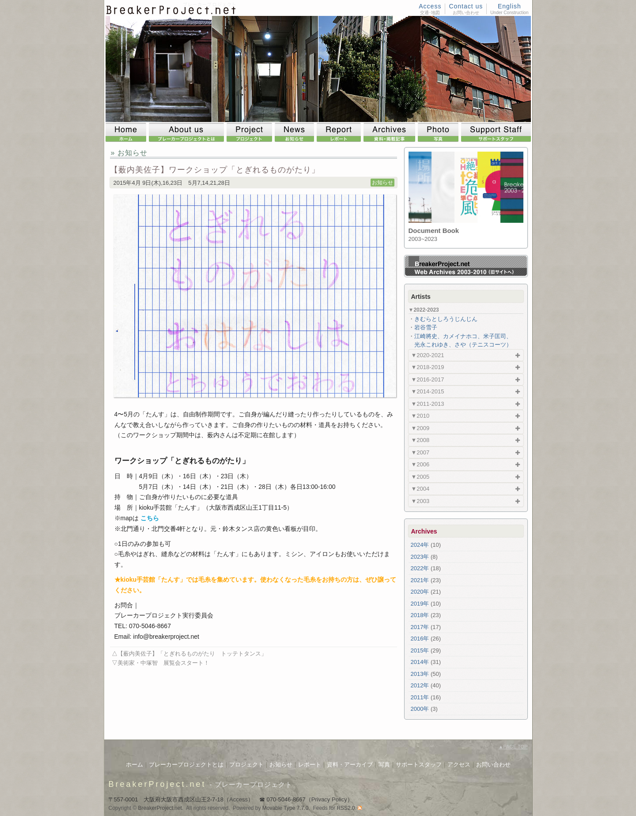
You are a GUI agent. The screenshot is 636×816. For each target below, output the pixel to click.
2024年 (420, 544)
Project (251, 132)
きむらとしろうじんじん (445, 319)
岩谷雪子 (425, 327)
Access (430, 6)
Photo (439, 132)
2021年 (420, 580)
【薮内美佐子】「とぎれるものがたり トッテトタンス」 (192, 653)
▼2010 (420, 415)
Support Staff (496, 132)
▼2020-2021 (427, 355)
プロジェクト (246, 764)
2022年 (420, 568)
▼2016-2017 (427, 379)
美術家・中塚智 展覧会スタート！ (163, 663)
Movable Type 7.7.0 (285, 808)
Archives (390, 132)
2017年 (420, 627)
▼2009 (420, 428)
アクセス (458, 764)
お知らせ (382, 182)
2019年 (420, 603)
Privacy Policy (329, 799)
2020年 (420, 591)
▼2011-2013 (427, 403)
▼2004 (420, 488)
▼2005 (420, 476)
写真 (384, 764)
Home (127, 132)
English (509, 6)
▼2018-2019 (427, 367)
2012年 (420, 685)
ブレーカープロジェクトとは (186, 764)
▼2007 (420, 452)
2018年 (420, 615)
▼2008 (420, 440)
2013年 (420, 674)
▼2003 (420, 501)
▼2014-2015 (427, 391)
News (296, 132)
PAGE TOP (513, 746)
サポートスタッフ (419, 764)
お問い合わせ (493, 764)
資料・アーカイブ (350, 764)
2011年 (420, 697)
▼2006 (420, 464)
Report (340, 132)
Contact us (466, 6)
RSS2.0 (346, 808)
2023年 (420, 556)
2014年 (420, 662)
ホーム (134, 764)
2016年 (420, 638)
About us (188, 132)
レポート (309, 764)
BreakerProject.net (157, 784)
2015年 (420, 650)
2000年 (420, 708)
